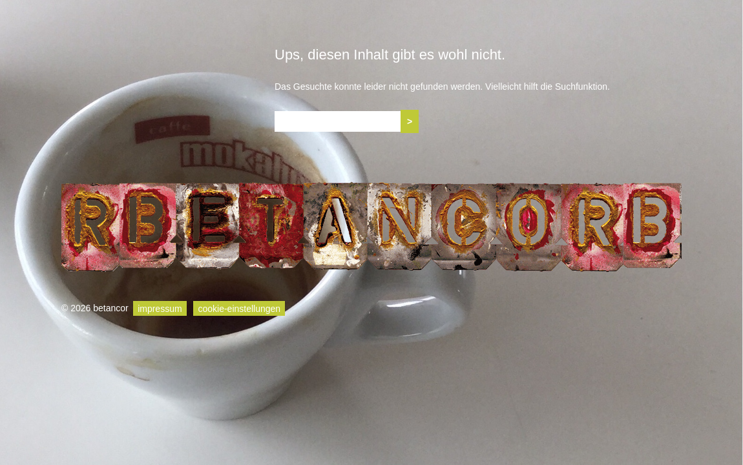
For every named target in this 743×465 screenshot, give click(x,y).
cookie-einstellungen (239, 308)
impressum (160, 308)
